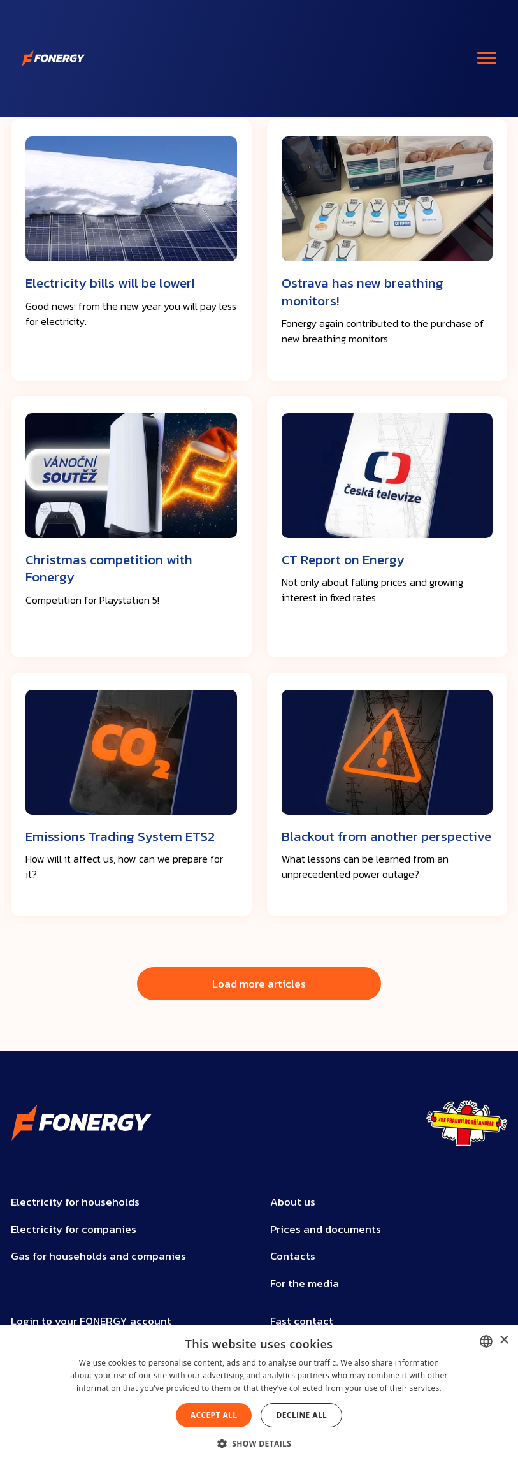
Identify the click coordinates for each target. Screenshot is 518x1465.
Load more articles (259, 983)
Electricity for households (75, 1202)
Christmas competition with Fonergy (108, 568)
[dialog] (259, 1395)
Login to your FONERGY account (91, 1321)
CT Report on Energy (343, 559)
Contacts (292, 1256)
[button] (259, 1443)
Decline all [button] (301, 1415)
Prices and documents (325, 1229)
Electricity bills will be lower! (109, 283)
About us (292, 1202)
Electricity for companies (73, 1229)
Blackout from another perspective (386, 836)
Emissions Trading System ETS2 (120, 836)
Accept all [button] (214, 1415)
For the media (304, 1284)
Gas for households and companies (98, 1256)
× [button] (503, 1340)
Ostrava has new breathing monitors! (362, 291)
